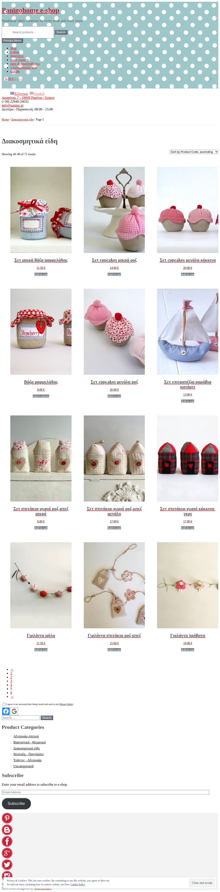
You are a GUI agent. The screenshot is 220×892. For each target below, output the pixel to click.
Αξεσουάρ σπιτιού (26, 736)
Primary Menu (12, 40)
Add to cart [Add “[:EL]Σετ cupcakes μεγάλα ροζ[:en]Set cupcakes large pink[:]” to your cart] (114, 396)
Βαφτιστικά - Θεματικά (29, 742)
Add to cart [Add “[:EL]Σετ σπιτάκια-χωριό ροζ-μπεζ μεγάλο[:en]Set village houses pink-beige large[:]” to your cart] (114, 528)
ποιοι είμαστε (19, 60)
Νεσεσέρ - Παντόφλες (28, 754)
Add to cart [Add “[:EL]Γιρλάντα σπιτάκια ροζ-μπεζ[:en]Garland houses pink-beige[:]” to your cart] (114, 649)
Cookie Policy (77, 884)
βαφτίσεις (17, 56)
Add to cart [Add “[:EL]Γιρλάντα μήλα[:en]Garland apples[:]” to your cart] (41, 649)
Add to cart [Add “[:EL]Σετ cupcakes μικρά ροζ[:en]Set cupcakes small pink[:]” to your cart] (114, 274)
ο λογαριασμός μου (23, 67)
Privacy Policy (66, 704)
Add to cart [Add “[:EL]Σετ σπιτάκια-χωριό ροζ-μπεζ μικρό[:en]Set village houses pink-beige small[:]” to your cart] (41, 528)
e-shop (15, 52)
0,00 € (14, 79)
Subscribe (16, 803)
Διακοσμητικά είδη (22, 119)
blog (13, 48)
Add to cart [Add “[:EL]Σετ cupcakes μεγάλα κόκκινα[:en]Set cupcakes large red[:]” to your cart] (187, 274)
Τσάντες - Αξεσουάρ (27, 760)
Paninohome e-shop (30, 10)
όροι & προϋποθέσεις (25, 63)
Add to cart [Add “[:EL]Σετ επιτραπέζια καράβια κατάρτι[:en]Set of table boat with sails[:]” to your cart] (187, 401)
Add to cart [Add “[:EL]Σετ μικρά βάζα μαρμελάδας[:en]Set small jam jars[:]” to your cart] (41, 274)
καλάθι (15, 71)
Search (60, 32)
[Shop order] (194, 152)
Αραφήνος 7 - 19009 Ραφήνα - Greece (28, 97)
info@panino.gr (12, 105)
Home (5, 119)
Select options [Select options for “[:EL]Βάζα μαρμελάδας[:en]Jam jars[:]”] (41, 396)
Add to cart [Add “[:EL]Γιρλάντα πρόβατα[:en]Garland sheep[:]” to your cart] (187, 649)
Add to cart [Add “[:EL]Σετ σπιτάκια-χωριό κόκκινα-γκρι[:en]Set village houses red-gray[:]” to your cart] (187, 528)
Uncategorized (23, 766)
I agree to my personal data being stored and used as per (38, 704)
